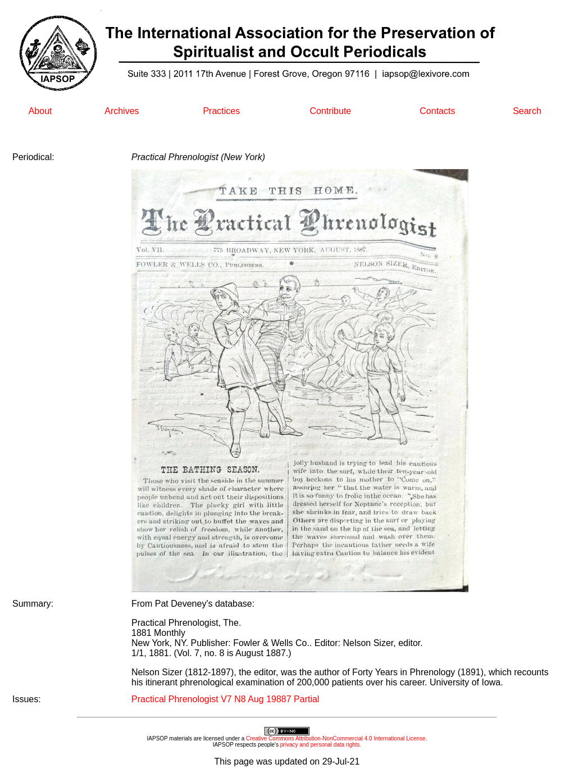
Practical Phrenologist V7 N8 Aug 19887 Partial (225, 699)
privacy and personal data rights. (321, 745)
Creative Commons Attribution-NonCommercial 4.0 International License (336, 738)
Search (527, 111)
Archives (121, 111)
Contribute (330, 111)
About (40, 111)
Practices (221, 111)
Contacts (437, 111)
